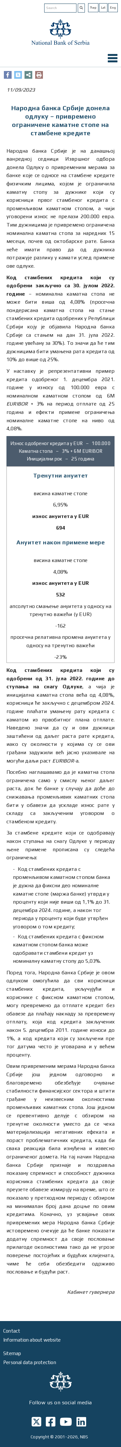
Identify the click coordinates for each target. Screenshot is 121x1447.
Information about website (32, 1340)
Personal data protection (29, 1362)
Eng (113, 7)
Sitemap (12, 1353)
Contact (11, 1331)
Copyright (40, 1436)
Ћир (93, 7)
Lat (103, 7)
